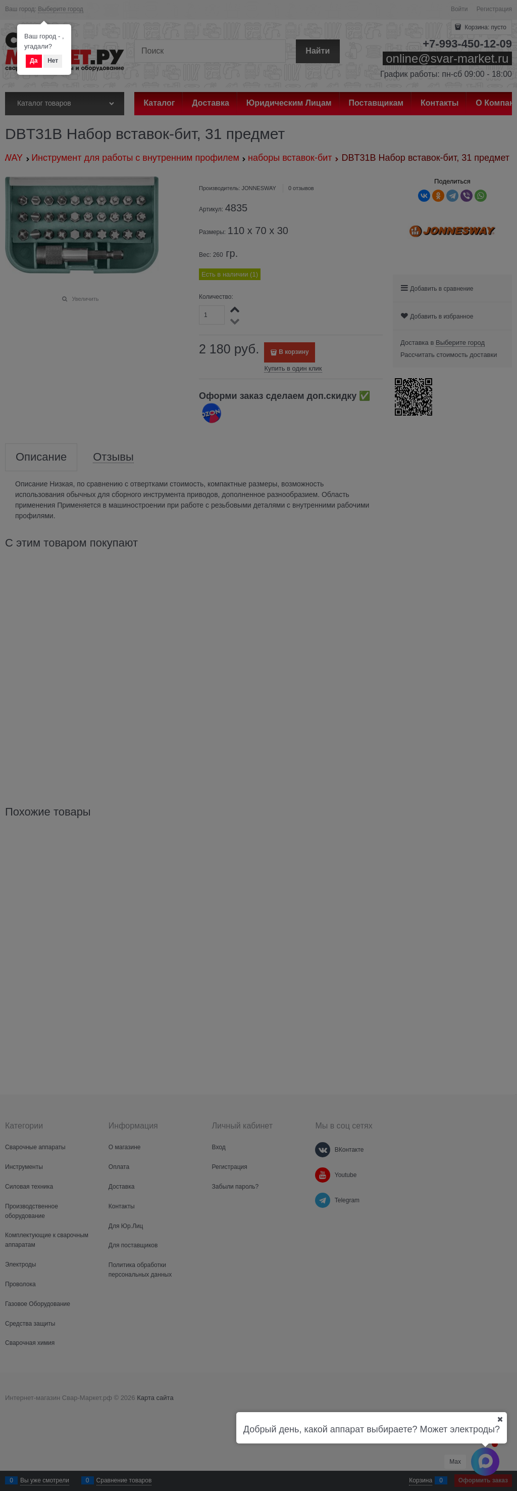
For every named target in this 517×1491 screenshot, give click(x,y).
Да (33, 60)
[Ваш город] (500, 1419)
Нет (52, 60)
